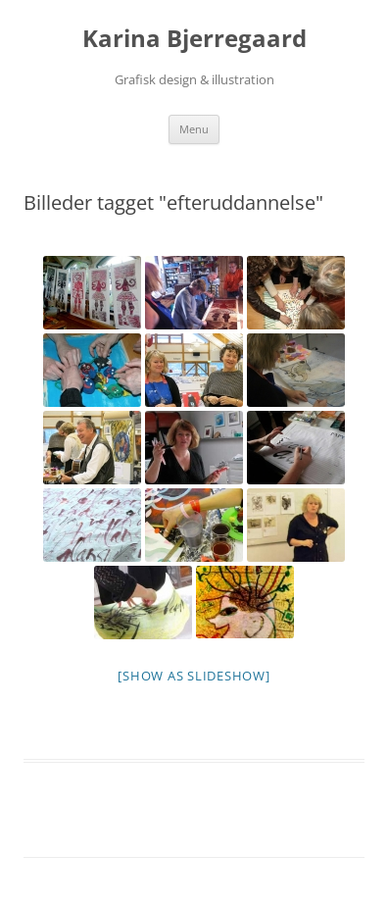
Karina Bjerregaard (194, 39)
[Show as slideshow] (193, 675)
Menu (194, 129)
